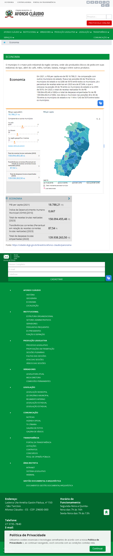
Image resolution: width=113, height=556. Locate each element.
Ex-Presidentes (33, 330)
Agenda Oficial (33, 420)
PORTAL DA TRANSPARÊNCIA (44, 2)
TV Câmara (31, 424)
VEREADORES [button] (46, 32)
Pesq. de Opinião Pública (38, 456)
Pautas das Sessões (36, 356)
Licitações (31, 446)
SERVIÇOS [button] (9, 37)
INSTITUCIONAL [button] (30, 32)
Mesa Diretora (33, 377)
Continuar (98, 548)
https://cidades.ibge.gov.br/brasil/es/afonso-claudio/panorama (41, 245)
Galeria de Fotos (34, 428)
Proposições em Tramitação (40, 348)
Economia (31, 302)
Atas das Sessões (35, 359)
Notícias (30, 417)
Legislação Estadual (36, 402)
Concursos (32, 453)
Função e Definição (35, 334)
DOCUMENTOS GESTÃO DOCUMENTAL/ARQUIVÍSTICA (49, 485)
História (30, 294)
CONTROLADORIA (24, 2)
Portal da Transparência (38, 442)
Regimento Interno (35, 399)
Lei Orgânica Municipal (37, 395)
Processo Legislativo (37, 345)
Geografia (31, 298)
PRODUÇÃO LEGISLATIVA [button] (65, 32)
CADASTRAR (56, 279)
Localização (32, 305)
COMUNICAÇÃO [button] (101, 37)
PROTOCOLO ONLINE (99, 23)
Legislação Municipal (36, 392)
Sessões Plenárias (35, 352)
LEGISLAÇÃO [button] (85, 32)
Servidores (32, 323)
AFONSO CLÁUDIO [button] (13, 32)
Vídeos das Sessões (36, 363)
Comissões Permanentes (38, 381)
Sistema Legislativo (36, 471)
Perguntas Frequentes (37, 327)
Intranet (30, 467)
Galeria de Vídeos (35, 431)
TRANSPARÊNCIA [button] (101, 32)
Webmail (30, 474)
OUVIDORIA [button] (10, 2)
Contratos (31, 449)
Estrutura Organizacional (39, 316)
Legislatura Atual (35, 374)
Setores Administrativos (38, 320)
